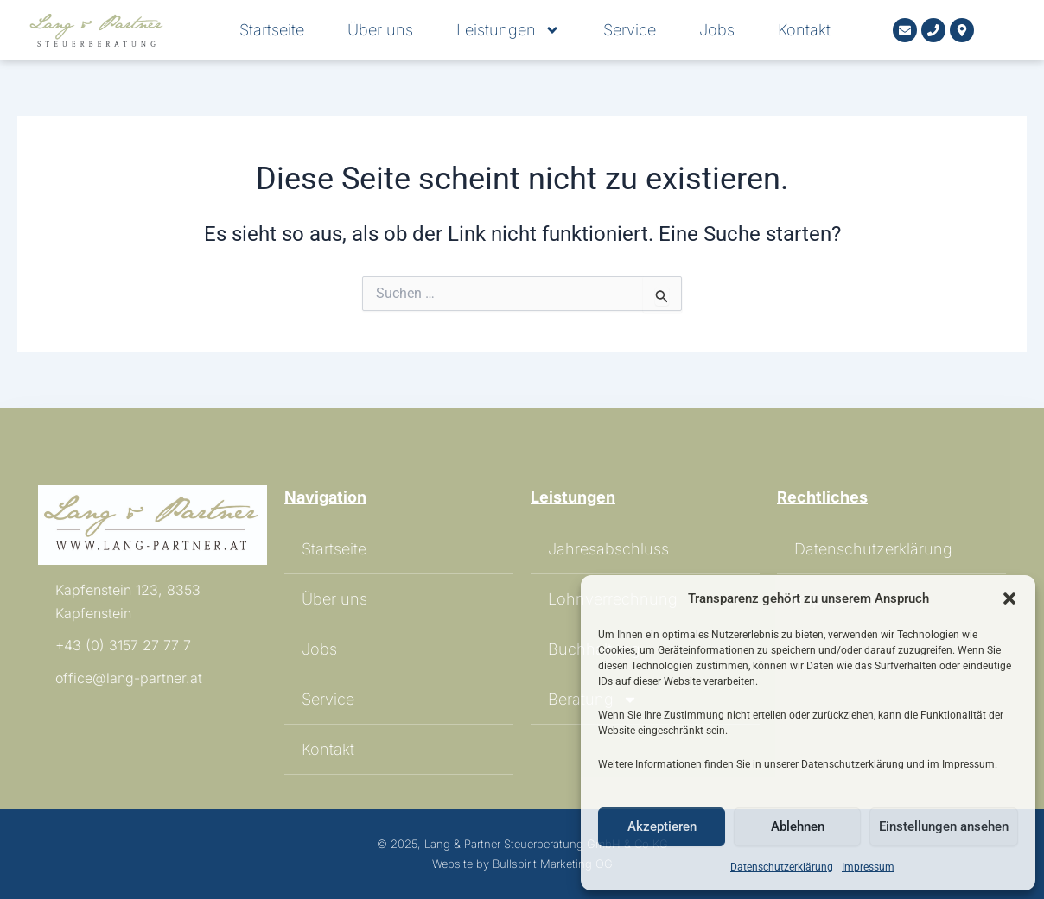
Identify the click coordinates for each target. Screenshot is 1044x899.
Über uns (380, 30)
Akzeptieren (662, 826)
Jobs (717, 30)
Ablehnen (797, 826)
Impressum (868, 867)
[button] (1009, 598)
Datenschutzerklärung (781, 867)
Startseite (271, 30)
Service (629, 30)
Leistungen (508, 30)
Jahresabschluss (608, 549)
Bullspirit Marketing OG (553, 864)
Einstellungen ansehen (944, 826)
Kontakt (804, 30)
